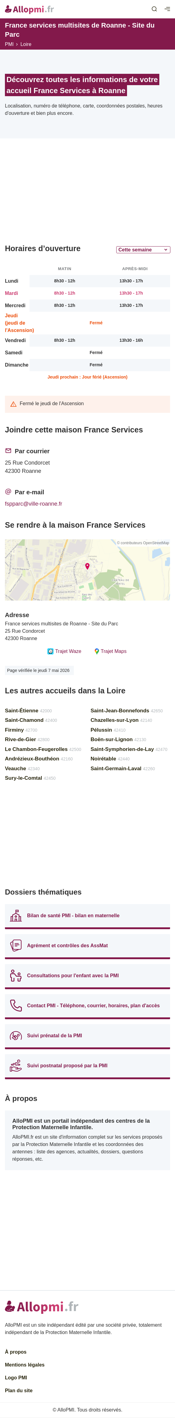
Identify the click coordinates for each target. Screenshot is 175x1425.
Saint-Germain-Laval (123, 768)
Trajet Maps (110, 651)
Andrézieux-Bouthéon (39, 759)
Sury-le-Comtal (30, 778)
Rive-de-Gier (27, 739)
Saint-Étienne (28, 711)
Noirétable (110, 759)
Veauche (22, 768)
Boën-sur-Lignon (118, 739)
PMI (9, 44)
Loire (25, 44)
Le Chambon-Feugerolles (43, 749)
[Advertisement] (87, 193)
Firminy (21, 730)
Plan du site (19, 1390)
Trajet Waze (64, 651)
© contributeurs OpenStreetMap (143, 543)
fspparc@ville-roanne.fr (33, 504)
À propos (15, 1352)
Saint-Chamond (31, 720)
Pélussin (108, 730)
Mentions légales (25, 1364)
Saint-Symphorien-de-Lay (129, 749)
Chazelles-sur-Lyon (121, 720)
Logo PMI (16, 1377)
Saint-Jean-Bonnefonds (127, 711)
